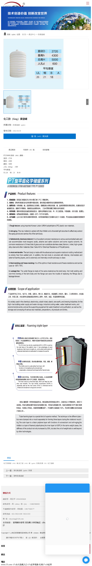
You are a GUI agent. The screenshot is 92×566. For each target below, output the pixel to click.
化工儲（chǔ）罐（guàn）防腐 (29, 463)
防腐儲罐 (41, 34)
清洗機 (28, 522)
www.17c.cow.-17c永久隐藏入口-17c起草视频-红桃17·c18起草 (26, 564)
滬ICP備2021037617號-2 (14, 538)
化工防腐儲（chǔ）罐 (10, 463)
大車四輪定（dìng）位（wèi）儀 (44, 522)
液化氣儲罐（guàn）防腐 (23, 470)
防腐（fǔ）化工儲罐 (47, 463)
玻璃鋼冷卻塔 (18, 522)
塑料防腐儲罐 (19, 476)
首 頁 (24, 34)
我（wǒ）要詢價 (39, 136)
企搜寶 (42, 538)
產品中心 (32, 34)
